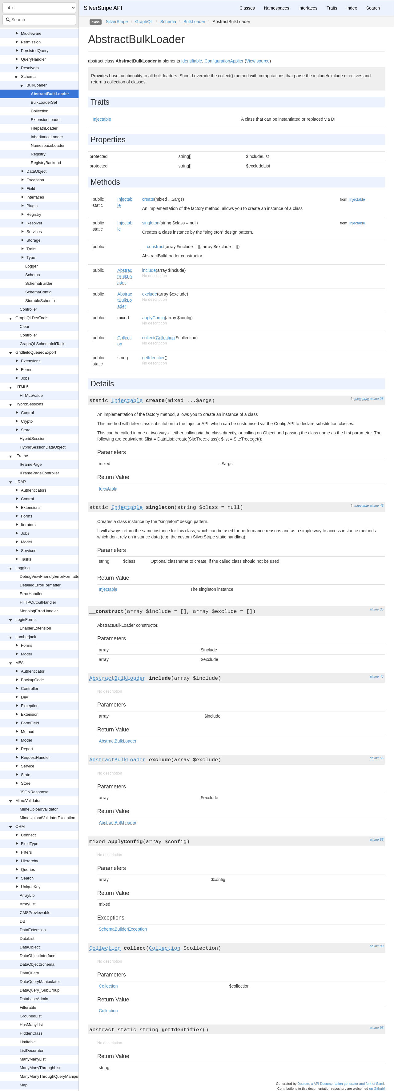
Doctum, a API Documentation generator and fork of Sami (340, 1083)
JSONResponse (34, 792)
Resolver (34, 223)
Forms (26, 369)
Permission (31, 42)
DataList (27, 938)
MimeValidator (28, 800)
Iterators (28, 524)
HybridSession (33, 438)
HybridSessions (29, 404)
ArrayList (27, 904)
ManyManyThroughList (40, 1067)
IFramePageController (39, 473)
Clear (24, 326)
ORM (20, 826)
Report (27, 749)
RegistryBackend (46, 162)
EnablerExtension (35, 628)
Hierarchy (29, 861)
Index (351, 8)
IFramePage (31, 464)
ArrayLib (27, 895)
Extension (29, 714)
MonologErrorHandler (39, 611)
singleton (150, 222)
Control (27, 412)
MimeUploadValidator (39, 809)
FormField (30, 723)
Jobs (25, 378)
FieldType (29, 843)
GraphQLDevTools (31, 318)
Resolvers (30, 68)
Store (25, 430)
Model (26, 542)
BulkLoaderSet (44, 102)
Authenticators (33, 490)
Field (30, 188)
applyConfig (153, 317)
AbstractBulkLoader (50, 93)
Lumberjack (25, 636)
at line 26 (377, 399)
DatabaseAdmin (34, 998)
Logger (31, 266)
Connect (28, 835)
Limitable (28, 1042)
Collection (39, 111)
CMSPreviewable (35, 912)
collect (148, 337)
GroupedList (31, 1016)
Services (34, 231)
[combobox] (39, 19)
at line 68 (377, 839)
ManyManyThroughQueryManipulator (53, 1076)
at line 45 (377, 676)
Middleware (31, 33)
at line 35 (377, 609)
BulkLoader (36, 85)
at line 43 (377, 505)
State (25, 774)
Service (27, 766)
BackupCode (32, 680)
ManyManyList (33, 1059)
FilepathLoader (44, 128)
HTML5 (22, 386)
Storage (33, 240)
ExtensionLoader (46, 119)
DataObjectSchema (37, 964)
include (149, 270)
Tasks (26, 559)
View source (258, 60)
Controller (28, 309)
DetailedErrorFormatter (40, 585)
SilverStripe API (103, 8)
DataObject (36, 171)
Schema (28, 76)
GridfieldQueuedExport (35, 352)
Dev (24, 697)
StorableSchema (40, 300)
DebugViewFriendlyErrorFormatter (50, 576)
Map (23, 1085)
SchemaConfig (38, 292)
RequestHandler (35, 757)
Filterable (28, 1007)
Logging (22, 568)
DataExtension (33, 930)
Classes (247, 8)
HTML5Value (31, 395)
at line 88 (377, 946)
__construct (153, 246)
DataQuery (29, 973)
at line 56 (377, 758)
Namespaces (276, 8)
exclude (149, 294)
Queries (28, 869)
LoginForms (26, 619)
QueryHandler (33, 59)
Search (27, 878)
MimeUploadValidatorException (47, 817)
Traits (31, 249)
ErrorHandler (31, 593)
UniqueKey (31, 886)
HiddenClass (31, 1033)
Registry (38, 154)
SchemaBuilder (38, 283)
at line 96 (377, 1027)
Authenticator (33, 671)
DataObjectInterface (37, 955)
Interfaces (35, 197)
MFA (19, 662)
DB (22, 921)
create (148, 199)
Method (27, 731)
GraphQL (144, 21)
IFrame (21, 455)
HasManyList (31, 1024)
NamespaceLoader (48, 145)
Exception (35, 180)
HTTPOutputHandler (38, 602)
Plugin (32, 205)
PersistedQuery (35, 50)
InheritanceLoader (47, 137)
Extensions (31, 361)
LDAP (20, 481)
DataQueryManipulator (40, 981)
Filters (26, 852)
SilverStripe (117, 21)
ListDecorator (31, 1050)
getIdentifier (153, 357)
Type (30, 257)
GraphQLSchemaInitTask (42, 343)
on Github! (377, 1088)
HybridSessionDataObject (43, 447)
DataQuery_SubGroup (39, 990)
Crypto (27, 421)
